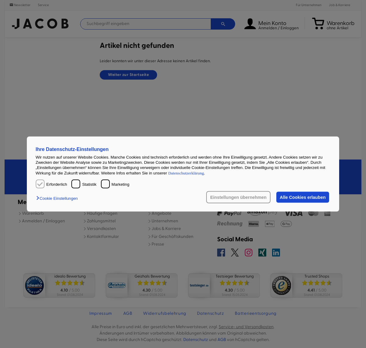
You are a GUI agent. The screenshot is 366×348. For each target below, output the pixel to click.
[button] (58, 198)
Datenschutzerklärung (186, 172)
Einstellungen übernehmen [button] (238, 197)
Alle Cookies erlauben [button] (302, 197)
